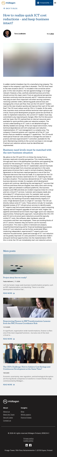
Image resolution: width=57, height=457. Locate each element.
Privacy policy (28, 438)
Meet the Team (8, 415)
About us (6, 412)
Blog (22, 412)
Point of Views (26, 417)
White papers (26, 415)
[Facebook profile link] (30, 445)
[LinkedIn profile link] (26, 445)
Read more (9, 293)
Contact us (7, 420)
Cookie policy (28, 441)
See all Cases (8, 417)
